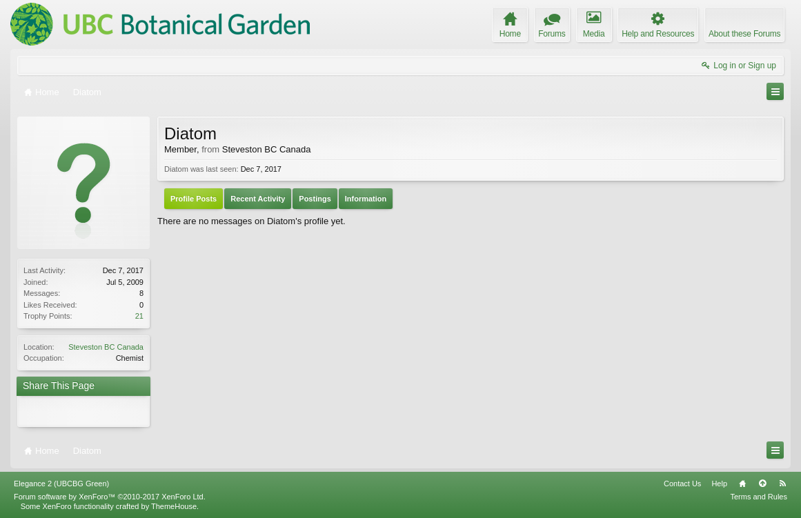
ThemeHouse (174, 506)
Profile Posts (193, 199)
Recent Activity (257, 199)
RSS (782, 483)
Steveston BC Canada (106, 347)
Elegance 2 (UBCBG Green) (61, 483)
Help (719, 483)
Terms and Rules (758, 496)
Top (762, 483)
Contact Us (682, 483)
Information (366, 199)
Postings (314, 199)
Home (742, 483)
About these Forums (744, 34)
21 (139, 316)
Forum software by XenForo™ (110, 496)
